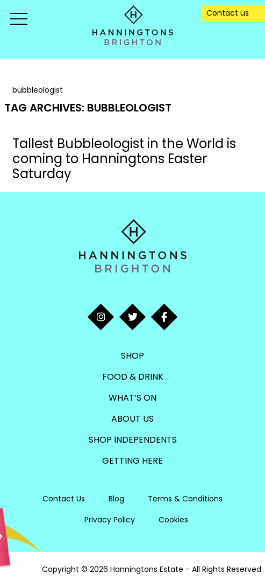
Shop (132, 356)
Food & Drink (132, 377)
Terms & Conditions (185, 498)
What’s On (132, 398)
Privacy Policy (109, 519)
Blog (116, 498)
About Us (132, 419)
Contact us (227, 13)
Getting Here (132, 461)
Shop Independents (133, 440)
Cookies (173, 519)
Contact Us (63, 498)
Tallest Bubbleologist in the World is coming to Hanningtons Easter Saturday (124, 159)
